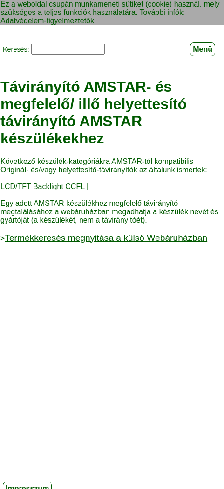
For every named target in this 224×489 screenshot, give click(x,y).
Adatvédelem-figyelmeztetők (47, 21)
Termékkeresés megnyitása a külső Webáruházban (106, 237)
